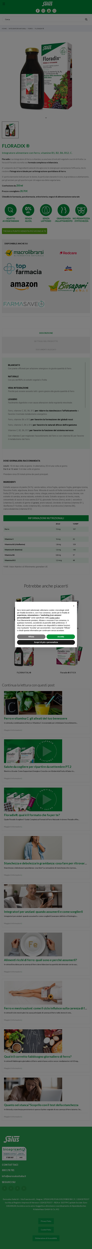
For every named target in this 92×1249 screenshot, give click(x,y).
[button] (74, 606)
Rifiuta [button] (31, 637)
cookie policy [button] (54, 618)
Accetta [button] (61, 637)
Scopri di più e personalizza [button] (46, 642)
